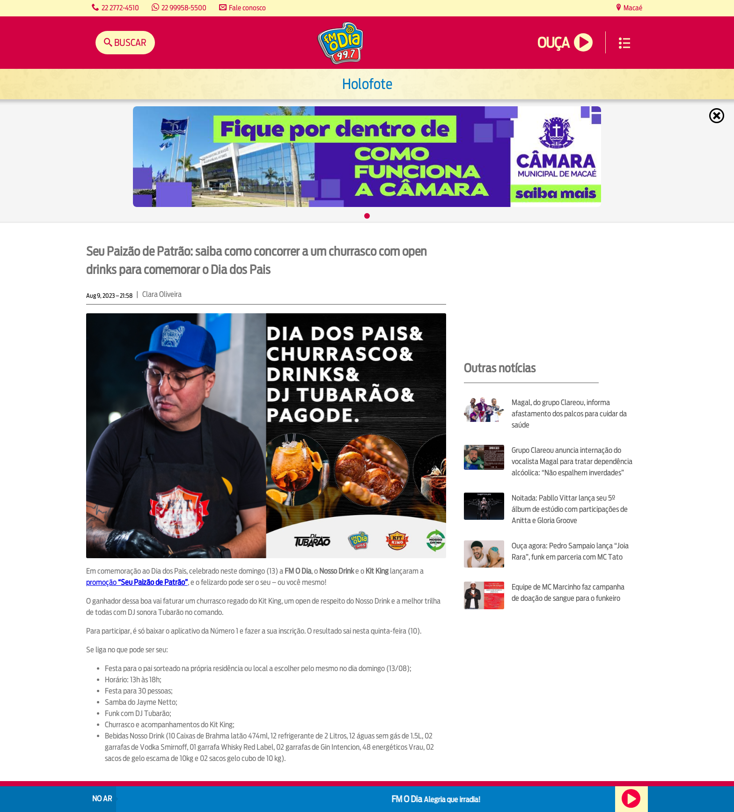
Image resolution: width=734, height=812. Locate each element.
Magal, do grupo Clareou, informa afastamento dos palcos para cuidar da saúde (569, 413)
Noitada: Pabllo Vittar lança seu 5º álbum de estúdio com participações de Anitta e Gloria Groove (570, 509)
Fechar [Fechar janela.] (717, 115)
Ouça (553, 43)
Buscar (129, 42)
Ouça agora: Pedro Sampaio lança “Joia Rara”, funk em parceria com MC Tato (570, 551)
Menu (624, 43)
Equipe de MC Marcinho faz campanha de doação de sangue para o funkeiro (568, 593)
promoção (137, 582)
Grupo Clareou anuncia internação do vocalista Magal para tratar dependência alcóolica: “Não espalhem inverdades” (572, 461)
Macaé (632, 8)
